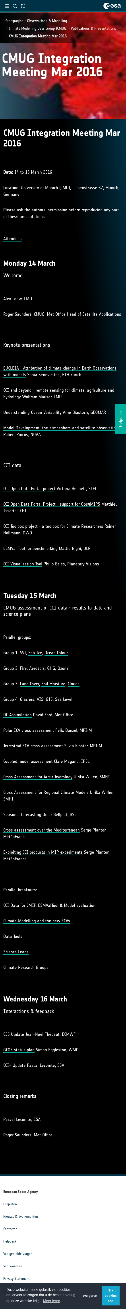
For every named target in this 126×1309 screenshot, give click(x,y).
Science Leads (16, 951)
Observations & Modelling (47, 21)
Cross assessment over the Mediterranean (41, 830)
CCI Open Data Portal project (29, 488)
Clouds (73, 683)
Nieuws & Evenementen (20, 1216)
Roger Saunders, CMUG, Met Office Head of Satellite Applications (62, 314)
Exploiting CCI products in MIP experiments (43, 852)
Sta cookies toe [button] (111, 1296)
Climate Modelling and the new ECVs (36, 920)
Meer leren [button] (51, 1301)
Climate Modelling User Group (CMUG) (38, 28)
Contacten (10, 1229)
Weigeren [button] (90, 1295)
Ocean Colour (56, 652)
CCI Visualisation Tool (22, 564)
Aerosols (37, 668)
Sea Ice (35, 652)
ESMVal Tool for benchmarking (30, 548)
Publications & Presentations (93, 28)
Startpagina (14, 21)
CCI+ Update (14, 1065)
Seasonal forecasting (22, 814)
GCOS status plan (19, 1049)
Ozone (63, 668)
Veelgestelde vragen (17, 1254)
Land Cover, (30, 683)
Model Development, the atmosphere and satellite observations (61, 427)
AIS (40, 699)
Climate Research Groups (25, 967)
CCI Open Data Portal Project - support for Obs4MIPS (51, 504)
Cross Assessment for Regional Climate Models (46, 792)
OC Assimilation (17, 714)
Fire (23, 668)
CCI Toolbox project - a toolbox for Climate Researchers (53, 526)
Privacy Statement (16, 1278)
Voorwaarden (12, 1266)
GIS (49, 699)
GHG (51, 668)
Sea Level (63, 699)
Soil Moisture (53, 683)
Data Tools (12, 936)
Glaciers (27, 699)
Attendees (12, 238)
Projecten (10, 1204)
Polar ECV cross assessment (28, 730)
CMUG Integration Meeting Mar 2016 (38, 36)
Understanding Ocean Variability (32, 412)
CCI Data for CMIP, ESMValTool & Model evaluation (49, 905)
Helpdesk (9, 1241)
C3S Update (13, 1034)
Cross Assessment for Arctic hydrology (37, 776)
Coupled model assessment (28, 761)
